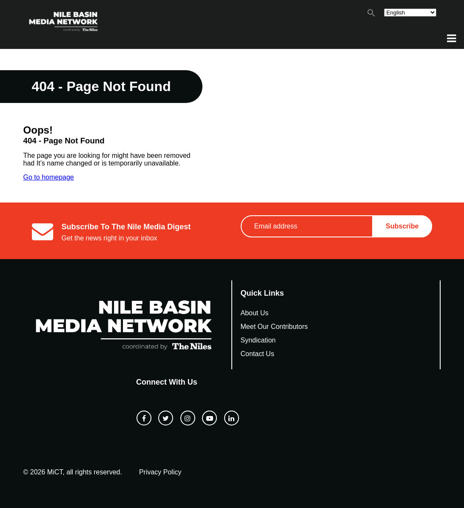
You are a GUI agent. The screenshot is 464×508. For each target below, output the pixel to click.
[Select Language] (410, 13)
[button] (371, 14)
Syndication (258, 340)
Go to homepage (48, 177)
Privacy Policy (160, 472)
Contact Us (257, 353)
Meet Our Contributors (274, 326)
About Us (255, 313)
